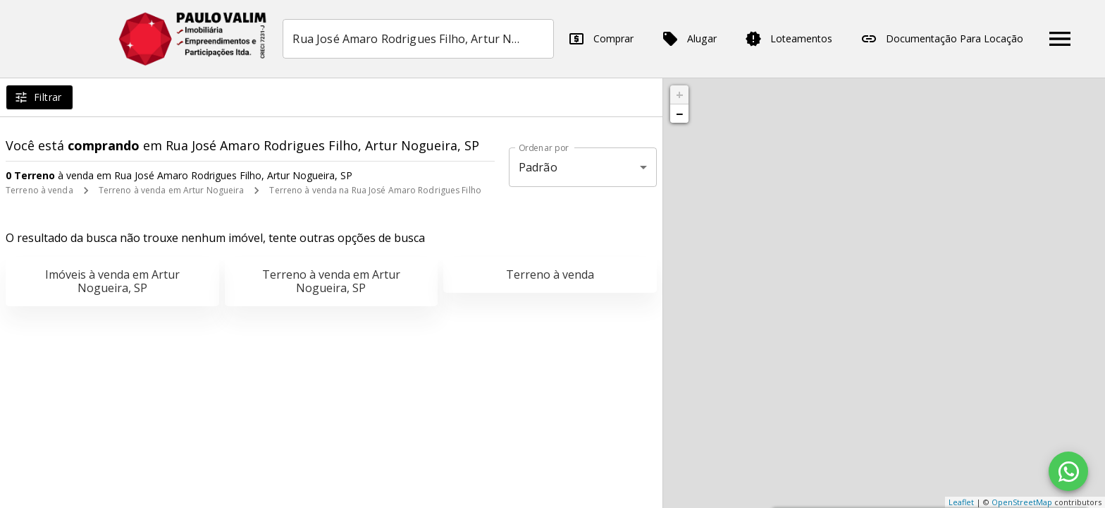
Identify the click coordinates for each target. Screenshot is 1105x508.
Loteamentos (793, 38)
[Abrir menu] (1064, 38)
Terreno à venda (39, 190)
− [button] (679, 113)
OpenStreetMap (1022, 502)
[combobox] (422, 39)
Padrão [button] (538, 167)
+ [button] (680, 94)
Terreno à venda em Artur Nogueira (172, 190)
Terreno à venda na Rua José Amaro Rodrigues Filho (375, 190)
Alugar (693, 38)
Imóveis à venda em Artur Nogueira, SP (112, 281)
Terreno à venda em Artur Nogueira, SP (331, 281)
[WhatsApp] (1068, 471)
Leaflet (961, 502)
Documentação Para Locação (946, 38)
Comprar (605, 38)
